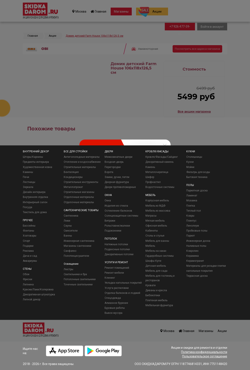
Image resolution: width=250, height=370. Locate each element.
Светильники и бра (75, 274)
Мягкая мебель (155, 220)
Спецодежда (113, 297)
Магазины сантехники (77, 245)
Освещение (71, 263)
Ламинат (191, 195)
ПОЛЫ (190, 185)
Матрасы (151, 215)
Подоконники (113, 230)
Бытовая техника (196, 177)
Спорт (26, 240)
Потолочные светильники (80, 279)
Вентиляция (71, 172)
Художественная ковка (37, 167)
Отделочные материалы (79, 197)
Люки (67, 220)
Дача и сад (30, 255)
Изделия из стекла (116, 205)
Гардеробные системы (159, 255)
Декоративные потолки (119, 254)
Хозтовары (29, 235)
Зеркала (28, 187)
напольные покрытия (199, 270)
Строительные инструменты (81, 182)
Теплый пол (193, 210)
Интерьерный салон (35, 202)
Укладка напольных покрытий (123, 282)
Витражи (110, 220)
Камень (150, 167)
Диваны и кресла (156, 290)
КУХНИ (190, 151)
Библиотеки (152, 295)
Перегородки (113, 167)
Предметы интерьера (36, 161)
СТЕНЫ (27, 268)
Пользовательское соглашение (204, 356)
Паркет (190, 235)
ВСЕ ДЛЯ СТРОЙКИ (75, 151)
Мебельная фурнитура (159, 305)
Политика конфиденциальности (204, 352)
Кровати (150, 285)
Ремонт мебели (114, 272)
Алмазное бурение (116, 302)
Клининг (110, 277)
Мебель (150, 245)
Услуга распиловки (117, 287)
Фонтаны (28, 230)
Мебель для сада (156, 270)
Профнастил (153, 182)
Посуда (27, 207)
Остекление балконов (118, 210)
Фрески (27, 279)
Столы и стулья (154, 235)
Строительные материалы (80, 167)
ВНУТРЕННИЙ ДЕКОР (36, 151)
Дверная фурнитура (117, 182)
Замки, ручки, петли (117, 177)
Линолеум (192, 225)
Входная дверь (114, 161)
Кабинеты (151, 230)
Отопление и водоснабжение (82, 161)
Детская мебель (155, 265)
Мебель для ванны (157, 240)
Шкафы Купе (153, 260)
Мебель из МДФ (155, 205)
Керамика (192, 255)
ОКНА (108, 195)
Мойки (190, 167)
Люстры (68, 269)
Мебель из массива (157, 210)
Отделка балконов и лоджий (122, 292)
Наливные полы (196, 245)
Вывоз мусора (113, 312)
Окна (108, 200)
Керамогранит (195, 260)
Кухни (190, 161)
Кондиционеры (73, 177)
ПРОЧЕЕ (28, 220)
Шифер (149, 177)
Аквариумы (30, 260)
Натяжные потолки (116, 244)
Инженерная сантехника (79, 240)
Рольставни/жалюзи (117, 225)
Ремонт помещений (117, 267)
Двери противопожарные (120, 187)
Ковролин (192, 250)
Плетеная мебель (156, 300)
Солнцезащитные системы (121, 215)
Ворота (109, 172)
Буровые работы (115, 307)
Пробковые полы (196, 230)
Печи (26, 177)
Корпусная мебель (157, 200)
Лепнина (28, 284)
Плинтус (191, 220)
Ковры (190, 215)
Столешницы (194, 156)
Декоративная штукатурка (39, 294)
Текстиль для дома (35, 212)
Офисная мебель (156, 225)
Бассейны (29, 225)
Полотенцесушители (76, 255)
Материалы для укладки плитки (206, 265)
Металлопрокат (73, 187)
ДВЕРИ (109, 151)
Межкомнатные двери (118, 156)
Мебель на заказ (155, 250)
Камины (28, 172)
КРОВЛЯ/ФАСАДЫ (156, 151)
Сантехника (71, 215)
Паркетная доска (197, 190)
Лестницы (29, 182)
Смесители (71, 230)
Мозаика (191, 200)
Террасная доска (197, 275)
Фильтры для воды (198, 172)
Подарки (28, 245)
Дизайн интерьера (34, 192)
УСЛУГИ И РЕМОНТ (116, 262)
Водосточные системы (159, 187)
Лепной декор (31, 299)
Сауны (68, 225)
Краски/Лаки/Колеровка (38, 289)
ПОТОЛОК (111, 238)
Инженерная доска (198, 240)
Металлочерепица (156, 172)
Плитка (190, 205)
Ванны (68, 235)
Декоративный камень (159, 161)
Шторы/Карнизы (33, 156)
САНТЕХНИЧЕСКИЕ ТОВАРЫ (81, 210)
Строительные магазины (79, 192)
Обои (26, 274)
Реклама (28, 250)
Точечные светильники (78, 284)
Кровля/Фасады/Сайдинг (161, 156)
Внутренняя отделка (35, 197)
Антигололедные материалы (82, 156)
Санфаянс (70, 250)
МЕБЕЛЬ (150, 195)
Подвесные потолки (117, 249)
